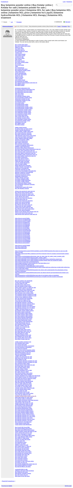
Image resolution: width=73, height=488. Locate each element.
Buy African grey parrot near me (23, 204)
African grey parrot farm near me (24, 213)
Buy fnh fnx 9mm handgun (22, 447)
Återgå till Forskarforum (8, 481)
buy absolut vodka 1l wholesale (23, 398)
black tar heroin (19, 77)
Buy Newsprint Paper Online (22, 299)
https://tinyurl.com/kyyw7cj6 (22, 232)
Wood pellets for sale (20, 359)
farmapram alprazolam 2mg (22, 88)
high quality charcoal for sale (22, 401)
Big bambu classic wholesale (23, 312)
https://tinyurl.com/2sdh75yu (22, 229)
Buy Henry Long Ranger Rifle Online (25, 435)
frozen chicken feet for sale (22, 392)
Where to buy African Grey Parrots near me (26, 211)
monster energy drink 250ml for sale (24, 388)
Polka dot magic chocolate (22, 161)
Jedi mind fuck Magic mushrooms (24, 137)
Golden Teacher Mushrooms (22, 130)
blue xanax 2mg (19, 95)
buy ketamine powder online (22, 120)
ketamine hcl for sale (20, 122)
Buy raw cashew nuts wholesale (23, 280)
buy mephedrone (19, 67)
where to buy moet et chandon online (25, 350)
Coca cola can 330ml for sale (23, 301)
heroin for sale (19, 76)
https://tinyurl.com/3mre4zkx (22, 237)
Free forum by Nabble (7, 485)
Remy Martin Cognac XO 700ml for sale (26, 377)
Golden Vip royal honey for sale (23, 356)
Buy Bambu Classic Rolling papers (24, 310)
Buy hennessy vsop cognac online (24, 293)
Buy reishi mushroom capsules (23, 134)
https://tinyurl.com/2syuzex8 (22, 236)
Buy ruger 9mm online (21, 457)
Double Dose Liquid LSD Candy (23, 187)
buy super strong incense (22, 158)
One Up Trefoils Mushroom (22, 162)
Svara (59, 26)
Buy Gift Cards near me (21, 474)
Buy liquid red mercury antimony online (25, 378)
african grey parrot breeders (22, 202)
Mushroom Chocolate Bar (22, 168)
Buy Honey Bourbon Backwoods (23, 317)
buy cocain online (19, 58)
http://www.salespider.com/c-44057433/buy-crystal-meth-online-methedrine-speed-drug (38, 259)
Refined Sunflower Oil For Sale (23, 370)
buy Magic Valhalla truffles (22, 179)
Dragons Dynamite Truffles (22, 139)
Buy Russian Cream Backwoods (23, 321)
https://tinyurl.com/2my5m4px (23, 230)
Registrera (69, 1)
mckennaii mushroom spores (23, 175)
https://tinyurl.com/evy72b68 (22, 238)
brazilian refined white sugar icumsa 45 (25, 396)
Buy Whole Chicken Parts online (23, 373)
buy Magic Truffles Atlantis (22, 181)
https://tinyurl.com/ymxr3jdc (22, 234)
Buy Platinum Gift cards (21, 472)
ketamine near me (20, 50)
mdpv (16, 66)
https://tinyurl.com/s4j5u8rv (22, 226)
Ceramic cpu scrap (20, 328)
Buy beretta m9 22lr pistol (22, 449)
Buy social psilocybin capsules (23, 133)
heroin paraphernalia (20, 73)
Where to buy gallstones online (23, 297)
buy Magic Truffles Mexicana (22, 180)
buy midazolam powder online (23, 112)
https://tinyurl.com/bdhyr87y (22, 222)
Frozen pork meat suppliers (22, 282)
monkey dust (18, 52)
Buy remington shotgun (21, 458)
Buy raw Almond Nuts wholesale (23, 298)
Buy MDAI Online (19, 85)
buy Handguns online (20, 442)
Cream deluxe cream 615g (22, 423)
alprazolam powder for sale (22, 99)
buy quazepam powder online (23, 114)
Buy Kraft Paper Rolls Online (22, 329)
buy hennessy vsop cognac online (24, 393)
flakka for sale (19, 47)
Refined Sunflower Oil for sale (23, 335)
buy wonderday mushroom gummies (25, 184)
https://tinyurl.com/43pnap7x (22, 240)
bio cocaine (18, 63)
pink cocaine (18, 59)
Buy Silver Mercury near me (22, 332)
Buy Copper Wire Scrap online (23, 337)
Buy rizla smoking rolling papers (23, 313)
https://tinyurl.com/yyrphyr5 (22, 242)
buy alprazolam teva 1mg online (23, 90)
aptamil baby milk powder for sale (24, 403)
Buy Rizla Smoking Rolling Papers (24, 412)
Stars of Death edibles (21, 164)
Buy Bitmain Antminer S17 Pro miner (25, 415)
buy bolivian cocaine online (22, 118)
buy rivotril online (19, 103)
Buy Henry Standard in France (23, 434)
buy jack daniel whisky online (23, 389)
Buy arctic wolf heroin (21, 74)
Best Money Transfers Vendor (23, 473)
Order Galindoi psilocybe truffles (23, 138)
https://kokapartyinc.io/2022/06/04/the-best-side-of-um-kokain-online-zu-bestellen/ (37, 275)
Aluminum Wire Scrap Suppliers (23, 374)
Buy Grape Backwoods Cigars (23, 320)
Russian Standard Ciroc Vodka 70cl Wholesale (27, 375)
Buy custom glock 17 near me (23, 446)
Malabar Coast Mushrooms (22, 146)
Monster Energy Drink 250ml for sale (25, 365)
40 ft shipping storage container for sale (25, 294)
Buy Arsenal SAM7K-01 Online (23, 465)
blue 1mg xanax (19, 93)
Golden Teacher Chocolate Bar (23, 166)
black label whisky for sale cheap (24, 397)
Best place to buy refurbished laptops (25, 351)
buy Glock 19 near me (21, 462)
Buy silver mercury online (22, 371)
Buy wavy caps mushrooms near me (25, 150)
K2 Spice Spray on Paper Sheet (23, 128)
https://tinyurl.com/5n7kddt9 (22, 245)
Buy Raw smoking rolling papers (23, 316)
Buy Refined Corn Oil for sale (23, 336)
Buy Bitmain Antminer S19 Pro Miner (25, 303)
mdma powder (19, 78)
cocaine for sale (19, 57)
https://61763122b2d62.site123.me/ (24, 264)
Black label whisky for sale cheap (24, 291)
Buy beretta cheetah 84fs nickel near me (26, 464)
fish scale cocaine (20, 61)
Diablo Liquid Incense (21, 127)
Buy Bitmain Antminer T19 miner (23, 420)
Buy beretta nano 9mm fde (22, 454)
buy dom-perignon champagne (23, 347)
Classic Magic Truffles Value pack (24, 131)
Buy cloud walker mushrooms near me (25, 156)
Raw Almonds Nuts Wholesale (23, 382)
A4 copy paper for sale (21, 283)
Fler (69, 26)
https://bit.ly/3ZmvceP (21, 248)
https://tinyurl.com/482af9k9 (22, 233)
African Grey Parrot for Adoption (23, 198)
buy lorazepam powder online (23, 111)
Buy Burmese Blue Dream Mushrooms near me (28, 149)
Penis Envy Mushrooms (21, 141)
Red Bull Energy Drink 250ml (23, 379)
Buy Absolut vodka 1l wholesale (23, 289)
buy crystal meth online (21, 69)
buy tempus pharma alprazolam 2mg (25, 89)
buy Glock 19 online (20, 443)
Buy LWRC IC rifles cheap (22, 438)
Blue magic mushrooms (21, 142)
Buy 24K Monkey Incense (22, 188)
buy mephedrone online (21, 51)
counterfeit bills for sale (21, 469)
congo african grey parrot (21, 196)
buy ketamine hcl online (21, 81)
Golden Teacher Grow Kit (22, 177)
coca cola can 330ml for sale (22, 394)
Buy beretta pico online (21, 455)
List (12, 22)
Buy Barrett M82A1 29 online (23, 466)
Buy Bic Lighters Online (21, 369)
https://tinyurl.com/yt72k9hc (22, 218)
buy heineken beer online (22, 343)
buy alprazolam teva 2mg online (23, 92)
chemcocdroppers (7, 26)
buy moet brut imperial (21, 348)
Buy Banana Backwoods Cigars (23, 318)
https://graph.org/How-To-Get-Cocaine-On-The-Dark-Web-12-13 (32, 263)
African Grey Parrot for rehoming (24, 200)
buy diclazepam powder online (23, 109)
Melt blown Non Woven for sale (23, 358)
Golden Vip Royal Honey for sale (24, 309)
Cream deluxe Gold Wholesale (23, 424)
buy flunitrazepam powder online (23, 108)
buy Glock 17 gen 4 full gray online (24, 461)
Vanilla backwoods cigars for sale (24, 404)
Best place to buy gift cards (22, 476)
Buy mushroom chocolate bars (23, 422)
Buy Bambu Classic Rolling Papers (24, 413)
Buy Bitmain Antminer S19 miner (23, 417)
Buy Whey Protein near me (22, 339)
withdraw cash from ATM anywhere (24, 470)
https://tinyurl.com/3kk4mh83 (22, 219)
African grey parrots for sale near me (25, 191)
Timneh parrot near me (21, 199)
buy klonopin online (20, 101)
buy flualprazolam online (21, 104)
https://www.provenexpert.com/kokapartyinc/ (27, 261)
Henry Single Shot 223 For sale (23, 432)
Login (64, 1)
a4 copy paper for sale (21, 390)
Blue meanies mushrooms (22, 143)
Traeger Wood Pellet (20, 355)
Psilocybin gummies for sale (22, 169)
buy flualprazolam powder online (23, 107)
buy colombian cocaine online (23, 119)
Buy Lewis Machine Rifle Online (23, 436)
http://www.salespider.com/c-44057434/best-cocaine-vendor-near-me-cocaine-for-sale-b (38, 260)
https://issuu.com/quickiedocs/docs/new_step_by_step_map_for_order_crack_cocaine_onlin (40, 256)
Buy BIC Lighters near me (22, 325)
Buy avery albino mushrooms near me (25, 153)
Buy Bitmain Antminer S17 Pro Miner (25, 308)
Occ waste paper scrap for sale (23, 385)
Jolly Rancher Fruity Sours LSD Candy (25, 135)
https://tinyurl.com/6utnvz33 (22, 223)
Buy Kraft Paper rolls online (22, 366)
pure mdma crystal (20, 55)
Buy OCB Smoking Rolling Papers (24, 411)
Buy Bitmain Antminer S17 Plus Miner (25, 306)
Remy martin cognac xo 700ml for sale (25, 287)
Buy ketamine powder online (22, 70)
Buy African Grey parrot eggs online (24, 208)
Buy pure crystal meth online (22, 46)
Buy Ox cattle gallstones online (23, 384)
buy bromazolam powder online (23, 97)
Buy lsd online (19, 185)
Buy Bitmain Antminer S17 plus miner (25, 416)
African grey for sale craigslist (23, 206)
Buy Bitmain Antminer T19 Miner (23, 302)
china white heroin (20, 71)
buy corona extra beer (21, 344)
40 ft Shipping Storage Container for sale (26, 360)
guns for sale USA (20, 441)
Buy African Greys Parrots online (24, 192)
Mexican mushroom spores (22, 173)
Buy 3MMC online (20, 84)
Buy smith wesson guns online (23, 451)
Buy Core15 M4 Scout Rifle (22, 427)
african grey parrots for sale (22, 203)
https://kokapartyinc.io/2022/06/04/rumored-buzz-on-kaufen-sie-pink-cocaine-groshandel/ (39, 276)
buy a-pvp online (19, 65)
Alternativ (67, 22)
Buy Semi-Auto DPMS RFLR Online (24, 430)
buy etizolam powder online (22, 96)
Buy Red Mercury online (21, 333)
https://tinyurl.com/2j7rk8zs (22, 227)
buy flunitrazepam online (21, 105)
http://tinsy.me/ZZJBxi (21, 246)
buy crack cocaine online (21, 62)
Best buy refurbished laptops (22, 354)
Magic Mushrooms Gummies (22, 165)
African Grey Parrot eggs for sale (24, 207)
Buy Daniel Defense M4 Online (23, 428)
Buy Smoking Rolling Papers (22, 324)
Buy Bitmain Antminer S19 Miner (23, 305)
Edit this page (68, 485)
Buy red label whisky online (22, 367)
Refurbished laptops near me (23, 352)
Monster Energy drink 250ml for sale (25, 290)
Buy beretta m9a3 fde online (22, 450)
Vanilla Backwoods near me (22, 322)
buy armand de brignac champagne (24, 346)
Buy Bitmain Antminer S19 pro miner (25, 419)
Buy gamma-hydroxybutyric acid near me (26, 82)
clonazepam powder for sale (22, 100)
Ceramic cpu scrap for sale (22, 327)
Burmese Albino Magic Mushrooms (24, 147)
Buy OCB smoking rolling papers (24, 314)
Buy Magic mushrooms (21, 157)
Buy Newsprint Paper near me (23, 331)
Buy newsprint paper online (22, 363)
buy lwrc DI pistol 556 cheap (22, 439)
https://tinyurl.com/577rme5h (22, 221)
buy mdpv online (19, 48)
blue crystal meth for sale (21, 116)
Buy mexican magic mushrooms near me (26, 152)
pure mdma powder (20, 54)
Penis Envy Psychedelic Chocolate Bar (25, 171)
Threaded (19, 22)
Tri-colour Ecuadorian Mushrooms (24, 145)
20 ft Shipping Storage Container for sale (26, 362)
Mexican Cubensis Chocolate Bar (24, 172)
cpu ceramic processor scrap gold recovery (26, 400)
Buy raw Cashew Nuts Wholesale (24, 381)
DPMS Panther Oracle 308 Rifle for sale (26, 431)
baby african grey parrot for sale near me (26, 214)
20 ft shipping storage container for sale (25, 295)
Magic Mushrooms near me (22, 160)
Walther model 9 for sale (21, 445)
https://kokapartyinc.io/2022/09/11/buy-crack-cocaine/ (29, 265)
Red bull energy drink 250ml (22, 284)
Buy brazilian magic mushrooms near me (26, 154)
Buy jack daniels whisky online (23, 286)
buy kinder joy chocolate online (23, 386)
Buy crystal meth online (21, 44)
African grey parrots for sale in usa (24, 194)
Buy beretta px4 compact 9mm (23, 453)
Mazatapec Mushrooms (21, 176)
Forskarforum (4, 1)
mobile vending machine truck (23, 341)
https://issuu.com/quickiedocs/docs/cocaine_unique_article (30, 257)
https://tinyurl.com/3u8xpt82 (22, 225)
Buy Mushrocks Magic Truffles (23, 183)
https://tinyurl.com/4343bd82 (22, 241)
